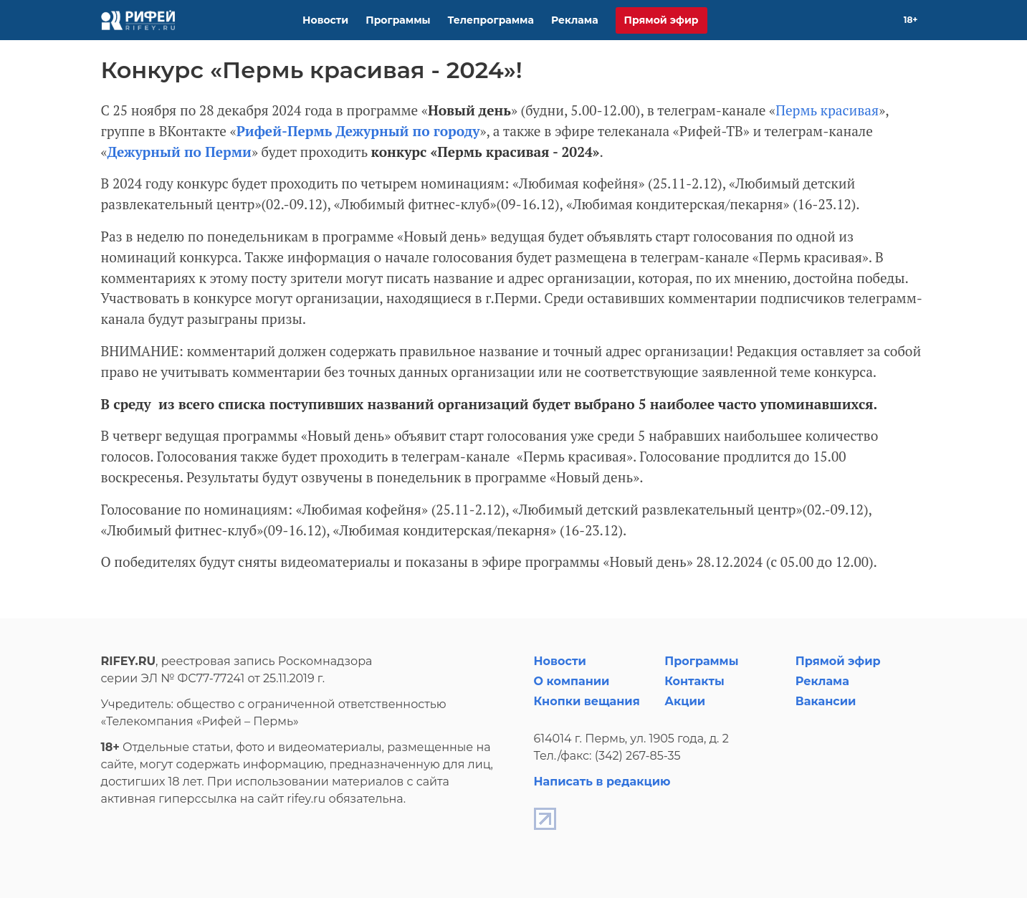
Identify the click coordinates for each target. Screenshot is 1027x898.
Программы (398, 20)
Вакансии (826, 701)
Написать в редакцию (602, 781)
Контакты (694, 681)
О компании (572, 681)
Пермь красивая (827, 110)
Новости (325, 20)
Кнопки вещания (587, 701)
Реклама (574, 20)
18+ (911, 19)
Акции (684, 701)
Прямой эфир (661, 20)
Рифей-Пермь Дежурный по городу (358, 131)
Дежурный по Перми (180, 152)
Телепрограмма (491, 20)
